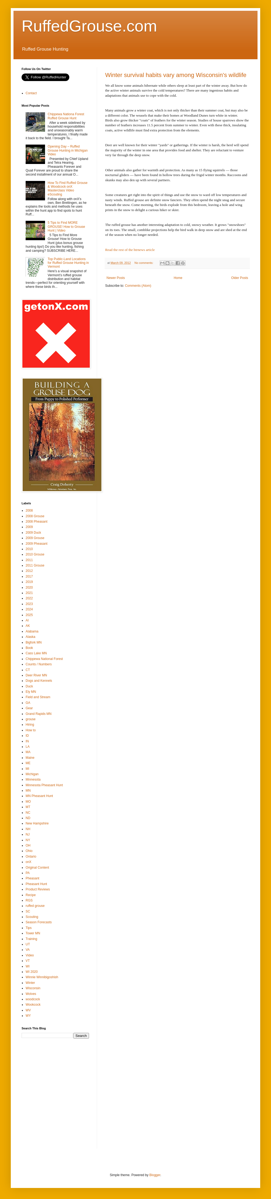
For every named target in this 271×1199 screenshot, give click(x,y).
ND (28, 818)
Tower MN (33, 933)
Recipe (31, 895)
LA (28, 747)
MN (28, 790)
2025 (29, 615)
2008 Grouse (35, 516)
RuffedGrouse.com (89, 26)
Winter (30, 983)
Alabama (32, 631)
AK (28, 626)
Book (29, 648)
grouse (31, 719)
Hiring (30, 724)
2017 (29, 576)
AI (27, 620)
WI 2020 (32, 972)
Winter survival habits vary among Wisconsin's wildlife (175, 75)
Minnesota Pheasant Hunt (44, 785)
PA (28, 873)
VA (28, 950)
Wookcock (33, 1004)
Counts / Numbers (39, 664)
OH (28, 845)
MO (28, 801)
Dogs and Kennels (39, 681)
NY (28, 840)
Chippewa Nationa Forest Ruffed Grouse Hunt (66, 116)
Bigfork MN (34, 642)
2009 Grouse (35, 538)
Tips (29, 928)
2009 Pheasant (36, 544)
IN (27, 741)
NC (28, 813)
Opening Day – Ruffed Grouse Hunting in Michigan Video (68, 150)
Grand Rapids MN (39, 714)
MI (27, 769)
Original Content (37, 867)
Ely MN (31, 692)
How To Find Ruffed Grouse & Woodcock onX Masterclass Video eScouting (68, 188)
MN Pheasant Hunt (39, 796)
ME (28, 763)
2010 (29, 549)
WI (28, 966)
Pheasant (32, 878)
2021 (29, 593)
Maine (30, 758)
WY (28, 1016)
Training (31, 939)
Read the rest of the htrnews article (130, 250)
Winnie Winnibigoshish (42, 977)
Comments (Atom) (138, 286)
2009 (29, 527)
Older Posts (239, 278)
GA (28, 703)
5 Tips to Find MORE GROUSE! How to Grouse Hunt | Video (66, 226)
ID (27, 735)
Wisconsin (33, 988)
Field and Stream (38, 697)
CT (28, 670)
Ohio (29, 851)
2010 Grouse (35, 554)
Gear (29, 708)
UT (28, 944)
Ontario (31, 856)
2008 (29, 510)
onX (28, 862)
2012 (29, 571)
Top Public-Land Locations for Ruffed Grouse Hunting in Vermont (68, 263)
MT (28, 807)
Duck (29, 686)
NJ (28, 834)
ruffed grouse (35, 906)
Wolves (31, 994)
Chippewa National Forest (44, 659)
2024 (29, 609)
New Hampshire (37, 823)
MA (28, 752)
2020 (29, 587)
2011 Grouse (35, 565)
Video (30, 955)
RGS (29, 900)
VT (28, 961)
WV (28, 1010)
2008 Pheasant (36, 521)
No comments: (144, 262)
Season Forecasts (39, 922)
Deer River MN (36, 675)
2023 (29, 604)
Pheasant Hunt (36, 884)
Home (178, 278)
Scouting (32, 917)
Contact (31, 93)
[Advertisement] (50, 1097)
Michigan (32, 774)
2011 (29, 560)
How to (31, 730)
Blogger (154, 1175)
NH (28, 829)
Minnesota (33, 779)
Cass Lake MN (36, 653)
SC (28, 911)
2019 (29, 582)
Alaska (30, 637)
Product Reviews (38, 889)
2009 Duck (33, 532)
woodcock (33, 999)
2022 (29, 598)
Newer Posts (116, 278)
